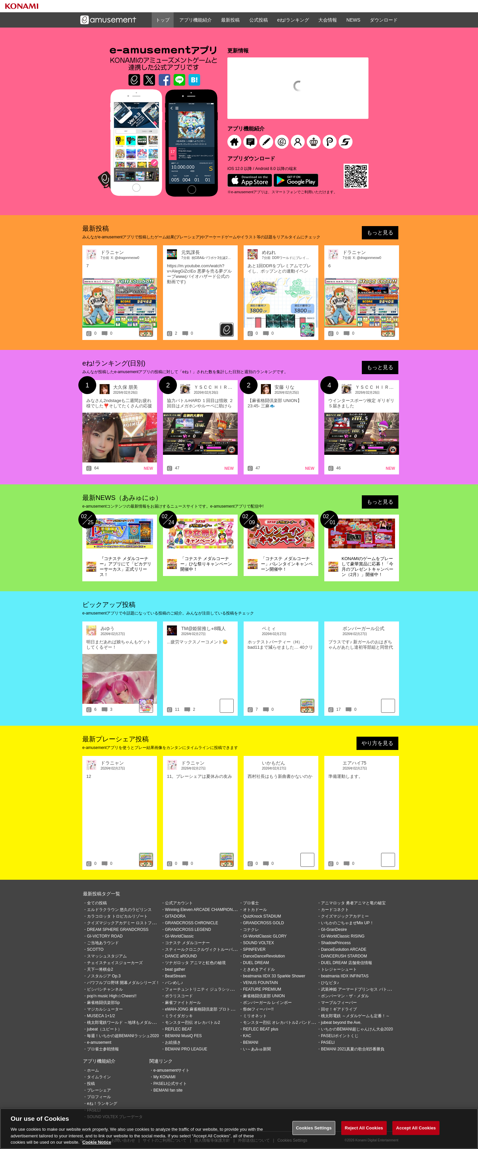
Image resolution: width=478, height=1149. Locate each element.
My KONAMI (164, 1077)
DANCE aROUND (181, 956)
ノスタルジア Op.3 (103, 976)
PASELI (328, 1042)
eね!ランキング (293, 20)
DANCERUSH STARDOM (344, 956)
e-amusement (99, 1042)
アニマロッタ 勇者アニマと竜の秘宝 (353, 903)
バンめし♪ (174, 982)
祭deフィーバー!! (258, 1009)
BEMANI (250, 1042)
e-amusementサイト (171, 1070)
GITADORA (175, 916)
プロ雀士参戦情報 (103, 1049)
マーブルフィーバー (339, 1002)
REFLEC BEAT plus (260, 1029)
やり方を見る (377, 743)
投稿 (91, 1083)
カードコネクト (335, 909)
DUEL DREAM (256, 962)
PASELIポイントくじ (339, 1035)
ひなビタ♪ (330, 982)
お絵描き (173, 1042)
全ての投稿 (97, 903)
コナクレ (251, 929)
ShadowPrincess (336, 943)
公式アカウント (179, 903)
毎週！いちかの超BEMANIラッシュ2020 (123, 1035)
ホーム (93, 1070)
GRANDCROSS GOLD (263, 923)
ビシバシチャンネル (105, 989)
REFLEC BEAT (178, 1029)
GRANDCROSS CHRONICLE (191, 923)
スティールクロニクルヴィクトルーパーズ (203, 949)
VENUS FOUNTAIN (260, 982)
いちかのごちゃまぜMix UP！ (347, 923)
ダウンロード (384, 20)
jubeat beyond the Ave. (341, 1022)
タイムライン (99, 1077)
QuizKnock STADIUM (262, 916)
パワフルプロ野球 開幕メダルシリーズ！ (123, 982)
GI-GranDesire (334, 929)
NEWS (353, 20)
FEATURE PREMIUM (262, 989)
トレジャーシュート (339, 969)
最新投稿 (230, 20)
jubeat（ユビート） (104, 1029)
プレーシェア (99, 1090)
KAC (247, 1035)
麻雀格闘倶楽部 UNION (264, 996)
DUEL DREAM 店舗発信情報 (346, 962)
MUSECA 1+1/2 (101, 1016)
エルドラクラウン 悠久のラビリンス (119, 909)
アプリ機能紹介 (195, 20)
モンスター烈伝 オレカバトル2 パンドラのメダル (287, 1022)
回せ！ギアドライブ (339, 1009)
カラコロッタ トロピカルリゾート (117, 916)
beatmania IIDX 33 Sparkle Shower (274, 976)
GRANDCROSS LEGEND (188, 929)
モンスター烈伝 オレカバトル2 (192, 1022)
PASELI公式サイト (170, 1083)
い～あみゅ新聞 (257, 1049)
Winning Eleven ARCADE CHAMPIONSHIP (203, 909)
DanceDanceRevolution (264, 956)
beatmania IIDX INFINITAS (344, 976)
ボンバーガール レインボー (267, 1002)
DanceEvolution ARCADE (343, 949)
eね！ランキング (102, 1103)
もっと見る (380, 232)
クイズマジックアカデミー (345, 916)
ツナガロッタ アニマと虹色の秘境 (195, 962)
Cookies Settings (314, 1128)
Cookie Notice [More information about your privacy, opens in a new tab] (96, 1143)
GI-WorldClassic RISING (342, 936)
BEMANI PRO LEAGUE (186, 1049)
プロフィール (99, 1097)
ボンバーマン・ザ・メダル (345, 996)
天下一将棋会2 (100, 969)
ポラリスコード (179, 996)
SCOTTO (95, 949)
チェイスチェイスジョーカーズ (115, 962)
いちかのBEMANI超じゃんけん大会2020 (357, 1029)
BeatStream (175, 976)
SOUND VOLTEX (258, 943)
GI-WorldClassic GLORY (265, 936)
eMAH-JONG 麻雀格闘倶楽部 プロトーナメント (207, 1009)
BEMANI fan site (168, 1090)
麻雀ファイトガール (183, 1002)
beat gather (175, 969)
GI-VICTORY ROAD (104, 936)
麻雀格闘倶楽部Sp (103, 1002)
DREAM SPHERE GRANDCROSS (117, 929)
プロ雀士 (251, 903)
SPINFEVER (254, 949)
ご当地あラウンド (103, 943)
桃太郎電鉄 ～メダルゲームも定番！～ (355, 1016)
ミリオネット (255, 1016)
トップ (163, 20)
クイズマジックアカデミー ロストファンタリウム (131, 923)
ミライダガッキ (179, 1016)
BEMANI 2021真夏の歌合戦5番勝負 (352, 1049)
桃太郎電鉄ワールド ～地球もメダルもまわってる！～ (135, 1022)
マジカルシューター (105, 1009)
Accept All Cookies (416, 1128)
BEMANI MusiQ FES (183, 1035)
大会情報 (327, 20)
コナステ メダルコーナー (187, 943)
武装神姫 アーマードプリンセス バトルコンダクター (368, 989)
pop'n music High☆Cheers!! (111, 996)
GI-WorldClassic (179, 936)
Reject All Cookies (364, 1128)
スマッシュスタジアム (107, 956)
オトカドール (255, 909)
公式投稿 (258, 20)
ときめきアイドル (259, 969)
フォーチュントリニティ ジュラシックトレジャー (209, 989)
